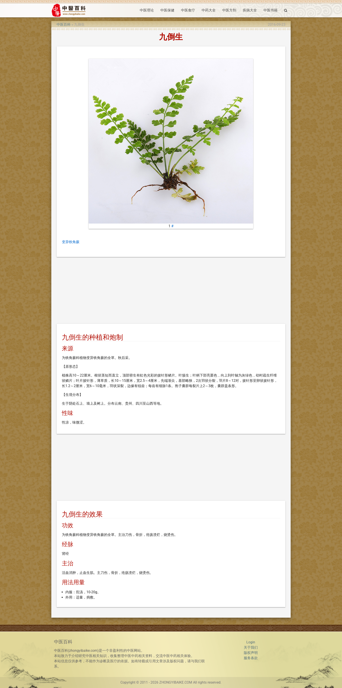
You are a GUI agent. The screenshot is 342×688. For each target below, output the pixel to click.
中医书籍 (270, 10)
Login (250, 642)
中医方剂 (229, 10)
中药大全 (209, 10)
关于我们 (251, 647)
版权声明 (251, 653)
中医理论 (147, 10)
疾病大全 (250, 10)
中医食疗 (188, 10)
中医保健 (167, 10)
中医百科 (64, 24)
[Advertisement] (171, 291)
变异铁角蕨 (70, 242)
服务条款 (251, 658)
